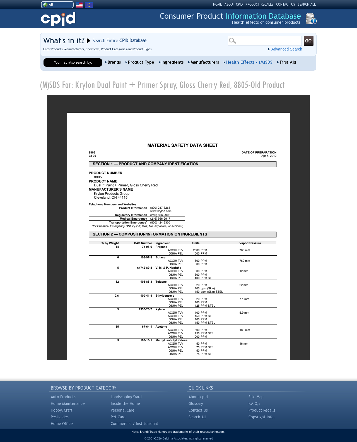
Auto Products (63, 397)
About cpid (198, 397)
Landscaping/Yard (126, 397)
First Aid (288, 62)
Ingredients (172, 62)
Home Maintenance (68, 403)
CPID (58, 19)
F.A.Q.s (254, 403)
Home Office (62, 423)
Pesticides (60, 417)
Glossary (196, 403)
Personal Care (122, 410)
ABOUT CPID (234, 4)
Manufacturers (205, 62)
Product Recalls (262, 410)
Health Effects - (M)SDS (249, 62)
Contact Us (198, 410)
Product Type (141, 62)
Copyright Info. (262, 417)
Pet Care (118, 417)
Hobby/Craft (62, 410)
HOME (217, 4)
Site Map (256, 397)
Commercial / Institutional (134, 423)
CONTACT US (285, 4)
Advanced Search (286, 49)
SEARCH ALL (307, 4)
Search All (197, 417)
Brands (114, 62)
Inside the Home (125, 403)
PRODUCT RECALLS (259, 4)
